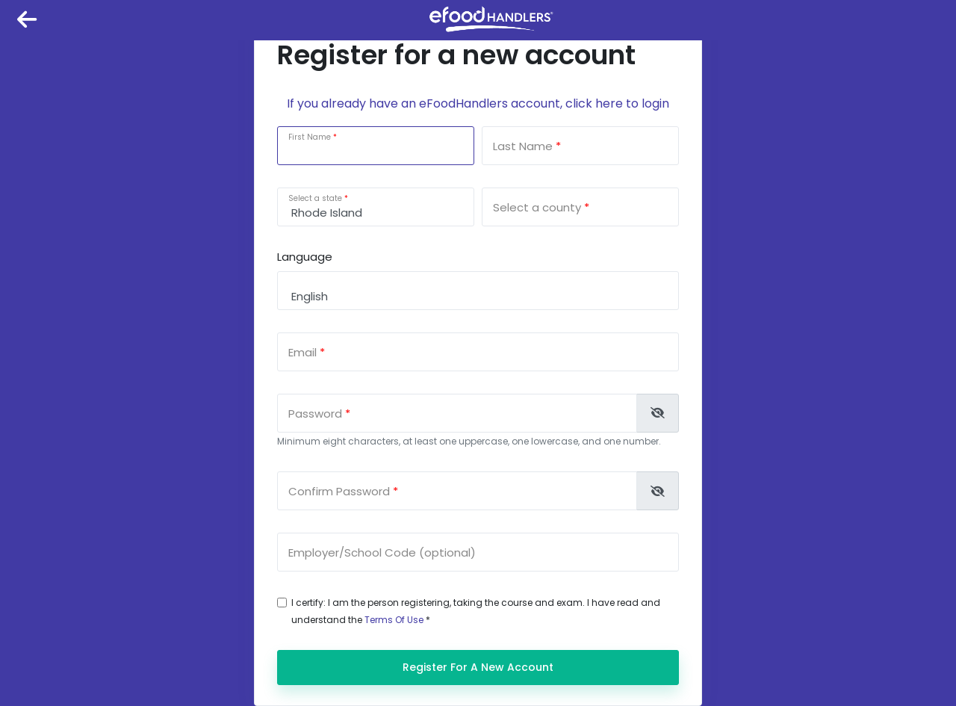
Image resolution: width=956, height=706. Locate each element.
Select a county (537, 207)
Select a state (315, 198)
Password (315, 413)
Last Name (523, 146)
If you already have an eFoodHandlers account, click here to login (478, 103)
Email (302, 352)
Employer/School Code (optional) (382, 552)
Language (304, 256)
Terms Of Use (393, 619)
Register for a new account (478, 667)
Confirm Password (339, 491)
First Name (309, 137)
